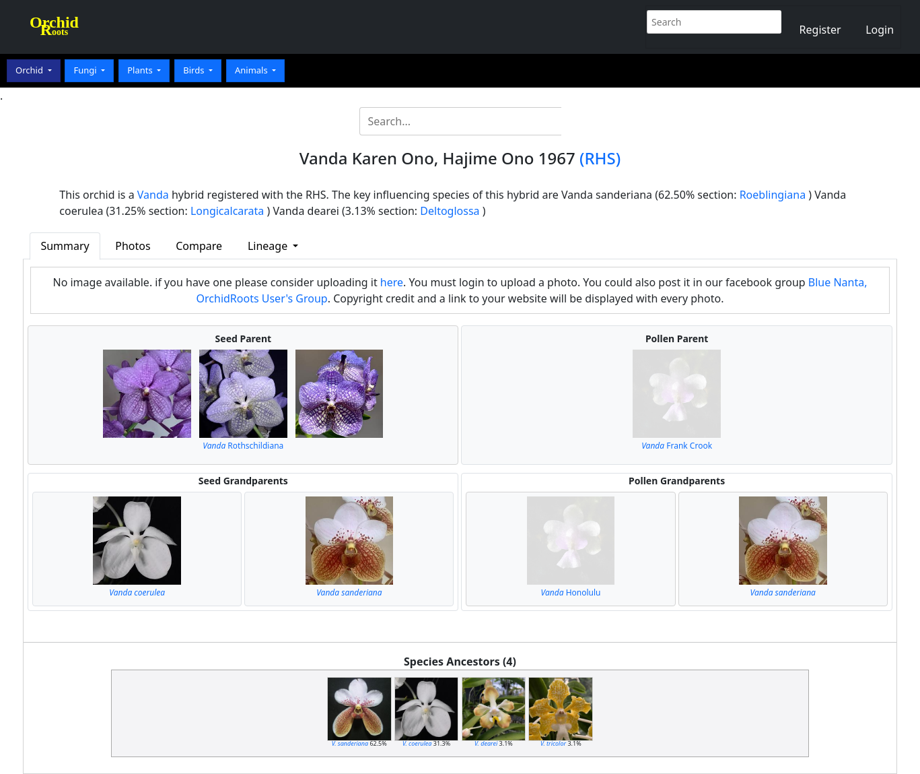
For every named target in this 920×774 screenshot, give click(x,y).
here (391, 282)
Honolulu (571, 592)
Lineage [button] (269, 245)
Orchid (30, 70)
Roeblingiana (773, 194)
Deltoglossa (449, 210)
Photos (132, 245)
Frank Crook (676, 445)
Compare (199, 245)
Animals (252, 70)
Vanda (153, 194)
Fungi (86, 70)
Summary (64, 245)
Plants (141, 70)
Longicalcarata (227, 210)
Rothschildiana (243, 445)
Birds (195, 70)
